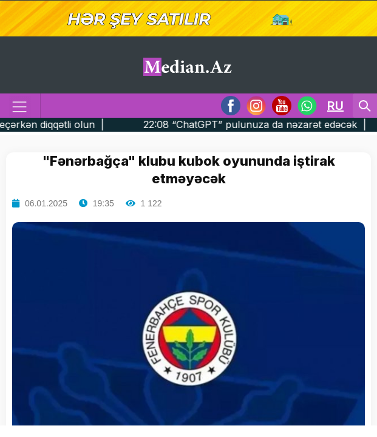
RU (335, 105)
